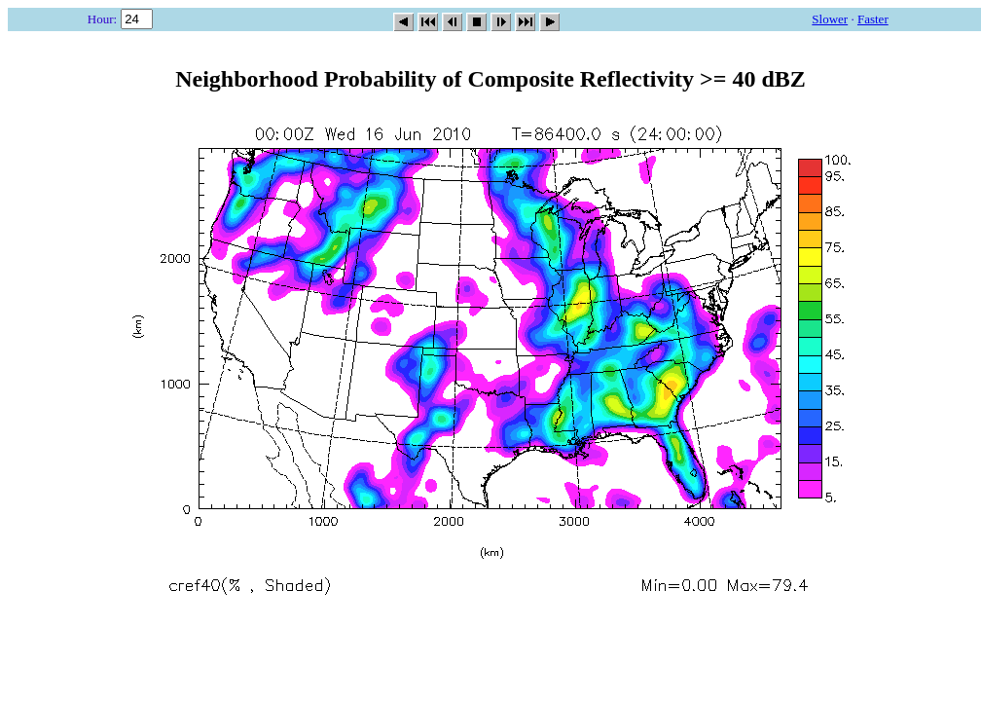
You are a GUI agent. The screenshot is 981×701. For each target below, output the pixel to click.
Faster (873, 19)
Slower (830, 19)
